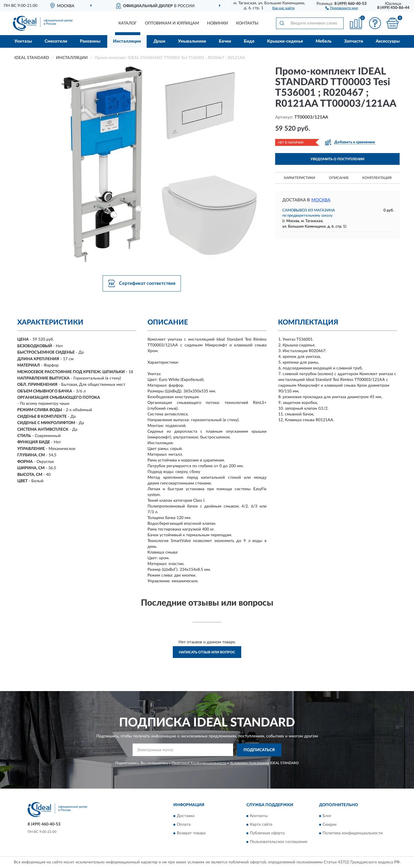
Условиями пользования (249, 763)
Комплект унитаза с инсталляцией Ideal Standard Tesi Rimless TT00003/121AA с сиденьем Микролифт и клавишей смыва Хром (337, 380)
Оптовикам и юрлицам (172, 23)
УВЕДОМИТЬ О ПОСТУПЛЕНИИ (337, 159)
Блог (327, 816)
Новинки (217, 23)
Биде (249, 41)
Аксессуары (388, 41)
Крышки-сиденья (285, 41)
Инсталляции (127, 41)
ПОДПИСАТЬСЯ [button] (259, 750)
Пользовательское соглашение (278, 842)
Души (159, 41)
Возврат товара (191, 833)
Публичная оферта (267, 833)
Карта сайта (261, 825)
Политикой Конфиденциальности (199, 763)
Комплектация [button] (377, 178)
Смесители (56, 41)
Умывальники (192, 41)
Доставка (185, 816)
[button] (341, 7)
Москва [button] (320, 200)
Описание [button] (339, 178)
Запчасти (353, 41)
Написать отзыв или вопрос (207, 652)
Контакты (247, 23)
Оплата (184, 825)
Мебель (323, 41)
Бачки (225, 41)
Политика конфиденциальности (353, 833)
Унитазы (23, 41)
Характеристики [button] (299, 178)
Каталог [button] (127, 23)
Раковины (90, 41)
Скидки (329, 825)
